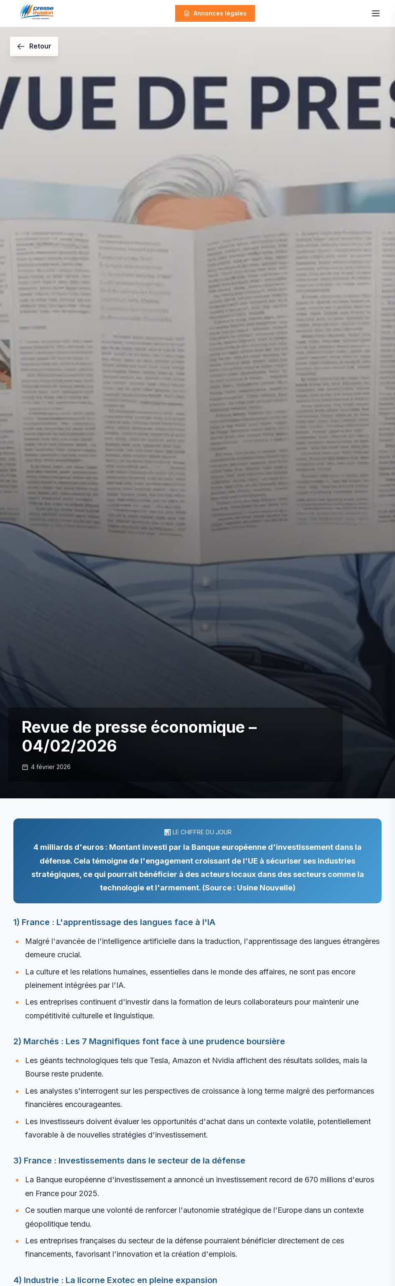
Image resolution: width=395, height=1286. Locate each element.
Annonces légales (215, 13)
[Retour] (34, 46)
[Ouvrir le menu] (376, 13)
